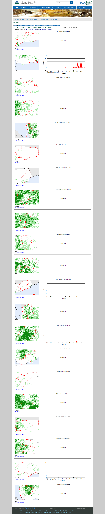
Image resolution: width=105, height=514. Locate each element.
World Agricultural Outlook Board (52, 510)
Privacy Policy (34, 512)
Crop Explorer (34, 19)
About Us (84, 7)
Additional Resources (52, 25)
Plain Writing (62, 510)
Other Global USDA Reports (69, 7)
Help (79, 7)
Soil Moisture (32, 25)
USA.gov (63, 512)
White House (68, 512)
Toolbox (15, 25)
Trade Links (68, 510)
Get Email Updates (79, 508)
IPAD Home (25, 19)
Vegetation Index (37, 25)
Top (52, 505)
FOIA (73, 510)
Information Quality (56, 512)
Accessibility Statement (25, 512)
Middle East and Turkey (49, 19)
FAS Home (16, 19)
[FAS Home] (22, 2)
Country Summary (33, 7)
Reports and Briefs (24, 7)
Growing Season (44, 25)
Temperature (26, 25)
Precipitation (20, 25)
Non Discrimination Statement (44, 512)
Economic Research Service (37, 510)
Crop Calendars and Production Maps (46, 7)
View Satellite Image (19, 49)
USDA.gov (28, 510)
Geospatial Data (58, 7)
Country (58, 25)
